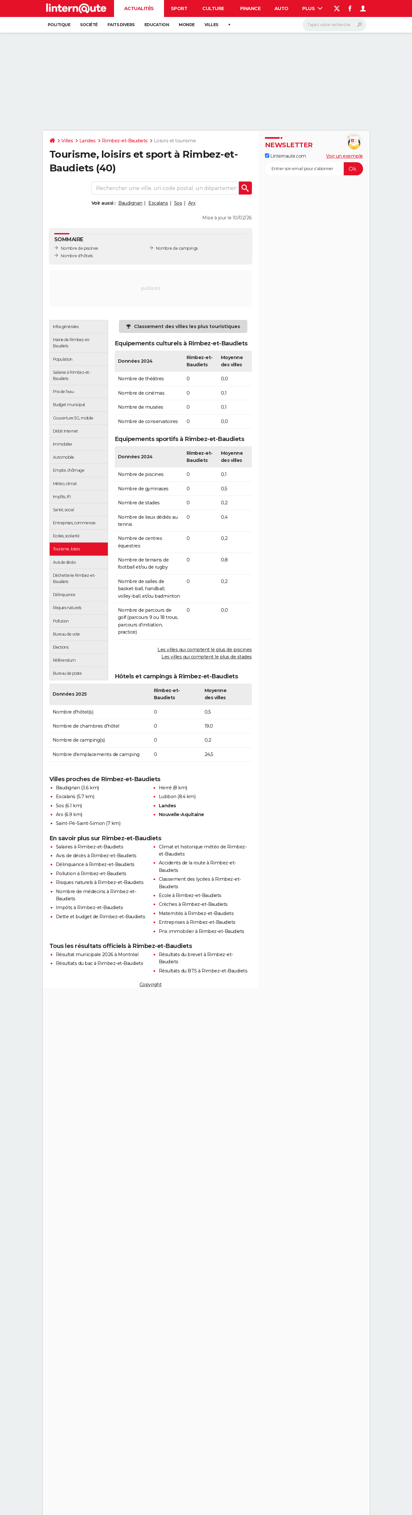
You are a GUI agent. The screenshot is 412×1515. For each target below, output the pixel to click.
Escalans (158, 203)
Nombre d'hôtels (77, 255)
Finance (250, 8)
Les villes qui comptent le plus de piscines (204, 650)
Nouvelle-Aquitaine (181, 814)
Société (89, 24)
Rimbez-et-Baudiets (125, 141)
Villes (211, 24)
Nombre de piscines (79, 248)
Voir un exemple (344, 156)
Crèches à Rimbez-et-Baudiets (193, 904)
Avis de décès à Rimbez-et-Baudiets (96, 856)
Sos (178, 203)
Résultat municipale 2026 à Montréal (97, 954)
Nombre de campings (177, 248)
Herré (165, 788)
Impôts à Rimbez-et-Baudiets (89, 907)
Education (156, 24)
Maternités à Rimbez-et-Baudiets (196, 913)
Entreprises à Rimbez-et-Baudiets (197, 922)
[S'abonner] (314, 168)
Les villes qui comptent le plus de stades (206, 657)
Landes (87, 141)
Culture (213, 8)
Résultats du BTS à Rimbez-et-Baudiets (203, 971)
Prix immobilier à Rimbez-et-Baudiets (201, 931)
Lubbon (167, 796)
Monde (187, 24)
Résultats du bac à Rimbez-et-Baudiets (99, 963)
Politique (59, 24)
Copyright (151, 984)
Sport (179, 8)
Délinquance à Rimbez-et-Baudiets (95, 864)
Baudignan (130, 203)
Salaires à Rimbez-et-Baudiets (90, 847)
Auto (281, 8)
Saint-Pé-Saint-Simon (80, 823)
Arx (192, 203)
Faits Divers (121, 24)
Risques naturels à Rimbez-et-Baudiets (100, 882)
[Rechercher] (334, 24)
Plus (312, 8)
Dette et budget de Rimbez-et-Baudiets (100, 917)
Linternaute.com (285, 156)
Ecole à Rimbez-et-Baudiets (190, 895)
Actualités (139, 8)
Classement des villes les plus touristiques (187, 326)
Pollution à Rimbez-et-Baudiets (91, 873)
